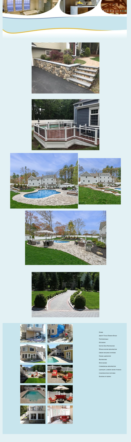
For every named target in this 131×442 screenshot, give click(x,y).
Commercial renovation (107, 366)
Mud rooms (103, 363)
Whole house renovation (108, 349)
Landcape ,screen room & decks (110, 370)
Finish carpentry (105, 356)
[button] (33, 333)
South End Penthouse (107, 346)
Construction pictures (107, 373)
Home (101, 332)
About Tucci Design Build (108, 336)
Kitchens (102, 342)
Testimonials (103, 339)
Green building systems (107, 353)
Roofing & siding (105, 376)
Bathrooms (103, 359)
